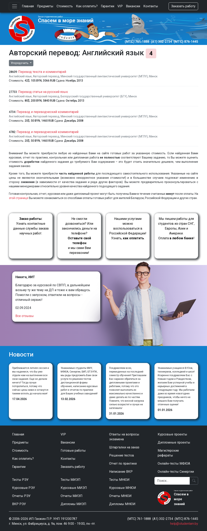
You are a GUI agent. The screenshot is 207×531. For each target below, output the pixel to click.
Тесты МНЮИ (119, 480)
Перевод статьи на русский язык (43, 92)
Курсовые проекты (172, 434)
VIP (120, 6)
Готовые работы (73, 450)
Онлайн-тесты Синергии (176, 472)
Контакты (150, 6)
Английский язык (20, 76)
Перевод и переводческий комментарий (47, 112)
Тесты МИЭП (70, 480)
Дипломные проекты (174, 442)
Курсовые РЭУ (23, 488)
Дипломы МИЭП (73, 504)
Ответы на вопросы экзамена (124, 436)
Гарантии (107, 6)
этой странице (18, 198)
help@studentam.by (184, 524)
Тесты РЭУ (20, 480)
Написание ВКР (121, 472)
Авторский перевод (46, 76)
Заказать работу (183, 6)
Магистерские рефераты (168, 453)
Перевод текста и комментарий (42, 72)
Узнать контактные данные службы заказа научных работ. (31, 226)
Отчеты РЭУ (21, 496)
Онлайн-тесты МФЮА (174, 463)
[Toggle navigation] (14, 6)
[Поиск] (172, 481)
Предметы (45, 6)
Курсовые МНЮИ (122, 488)
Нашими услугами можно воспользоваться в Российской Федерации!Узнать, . (127, 228)
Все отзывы (24, 316)
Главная (28, 6)
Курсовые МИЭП (74, 488)
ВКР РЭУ (19, 504)
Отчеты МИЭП (71, 496)
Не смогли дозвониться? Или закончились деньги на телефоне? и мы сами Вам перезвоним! (79, 236)
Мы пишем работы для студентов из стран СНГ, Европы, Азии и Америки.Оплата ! (176, 228)
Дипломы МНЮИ (122, 504)
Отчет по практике (123, 463)
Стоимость (65, 6)
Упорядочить (20, 63)
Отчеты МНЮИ (120, 496)
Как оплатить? (87, 6)
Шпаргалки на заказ (124, 447)
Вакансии (133, 6)
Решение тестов (121, 455)
